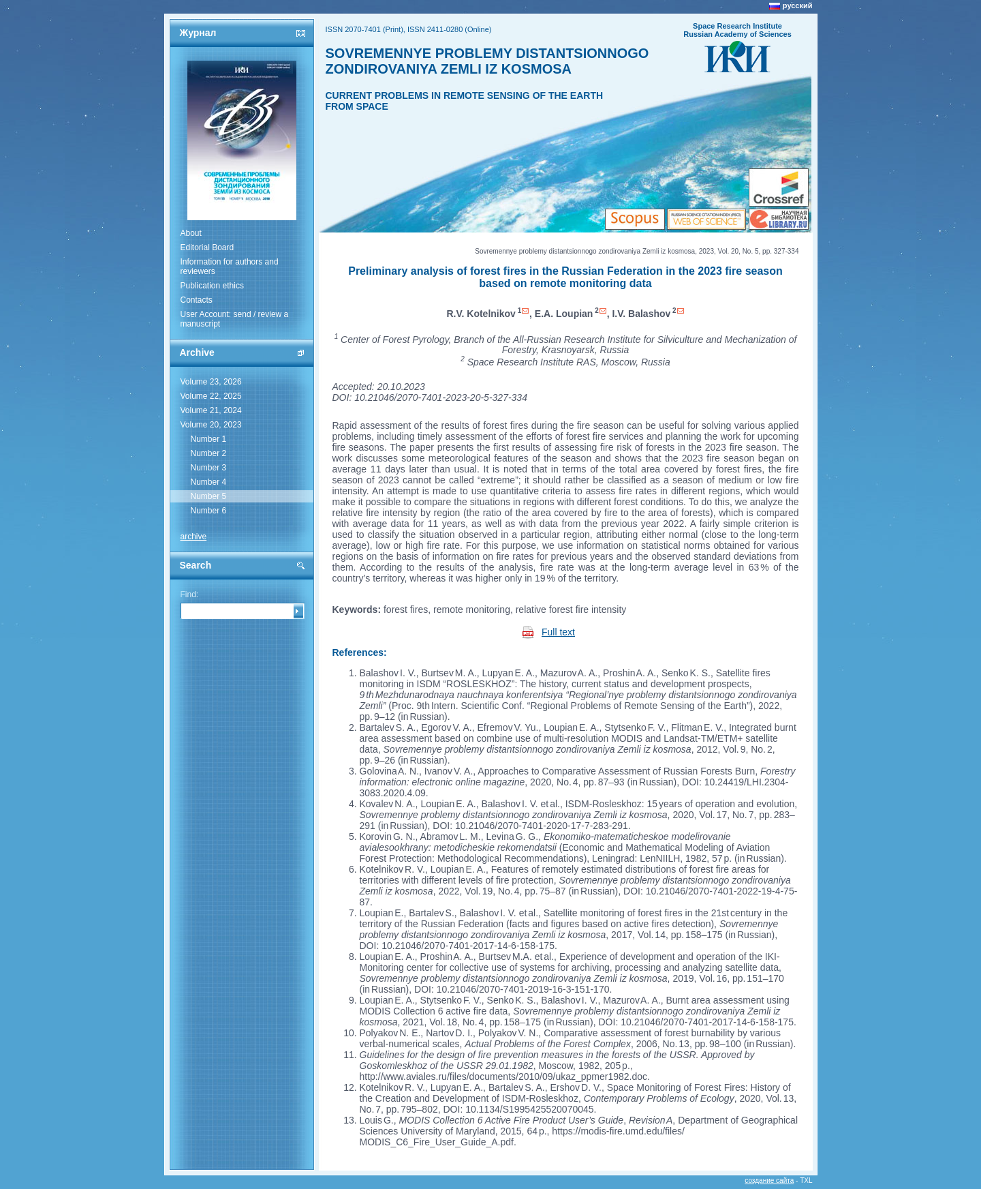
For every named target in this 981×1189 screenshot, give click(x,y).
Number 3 (209, 467)
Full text (558, 632)
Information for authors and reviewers (230, 266)
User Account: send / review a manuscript (235, 319)
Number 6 (209, 510)
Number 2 (209, 453)
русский (798, 5)
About (191, 233)
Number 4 (209, 482)
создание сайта (769, 1180)
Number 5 (209, 496)
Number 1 (209, 439)
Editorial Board (207, 247)
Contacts (197, 300)
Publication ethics (212, 285)
